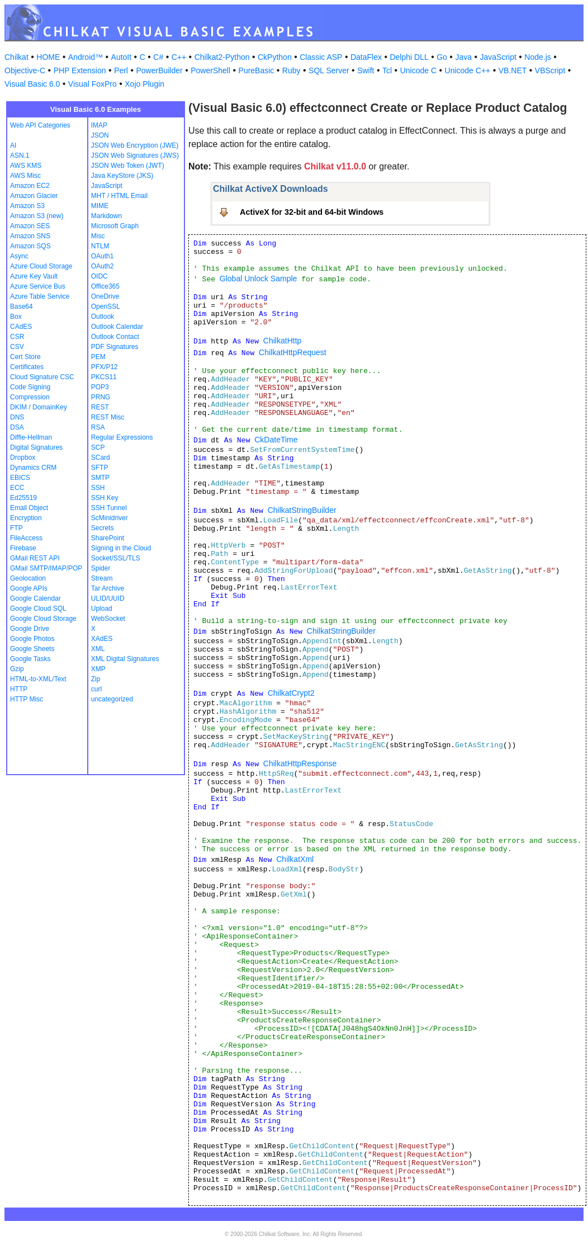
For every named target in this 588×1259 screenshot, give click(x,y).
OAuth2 (102, 266)
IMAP (99, 125)
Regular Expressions (122, 437)
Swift (365, 70)
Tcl (387, 70)
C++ (179, 57)
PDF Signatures (115, 347)
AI (13, 145)
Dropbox (22, 457)
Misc (98, 236)
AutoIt (121, 57)
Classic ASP (321, 57)
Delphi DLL (409, 57)
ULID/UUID (108, 598)
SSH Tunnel (109, 508)
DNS (17, 417)
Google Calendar (35, 598)
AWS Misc (25, 176)
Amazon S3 (27, 206)
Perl (121, 70)
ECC (17, 488)
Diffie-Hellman (31, 437)
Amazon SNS (30, 236)
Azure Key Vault (34, 276)
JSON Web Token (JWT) (127, 165)
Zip (96, 679)
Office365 (105, 286)
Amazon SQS (30, 246)
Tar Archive (107, 588)
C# (158, 57)
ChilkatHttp (282, 340)
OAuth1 (102, 256)
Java (463, 57)
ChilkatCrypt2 (291, 693)
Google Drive (29, 629)
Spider (101, 568)
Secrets (102, 528)
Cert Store (25, 357)
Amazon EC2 (30, 186)
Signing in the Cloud (121, 548)
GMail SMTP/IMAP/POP (46, 568)
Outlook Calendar (117, 327)
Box (16, 316)
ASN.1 (20, 155)
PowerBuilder (159, 70)
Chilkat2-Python (222, 57)
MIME (99, 206)
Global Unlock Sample (258, 278)
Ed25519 (23, 498)
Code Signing (30, 387)
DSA (17, 427)
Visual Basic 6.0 (32, 83)
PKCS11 (104, 377)
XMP (98, 669)
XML (98, 649)
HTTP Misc (26, 699)
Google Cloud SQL (38, 608)
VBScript (550, 70)
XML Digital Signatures (125, 659)
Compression (30, 397)
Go (442, 57)
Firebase (23, 548)
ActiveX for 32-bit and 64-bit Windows (311, 212)
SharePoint (107, 538)
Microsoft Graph (115, 226)
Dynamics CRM (33, 467)
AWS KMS (25, 165)
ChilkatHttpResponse (300, 763)
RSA (98, 427)
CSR (17, 337)
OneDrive (105, 296)
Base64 (21, 306)
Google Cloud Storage (43, 619)
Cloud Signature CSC (42, 377)
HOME (48, 57)
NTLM (100, 246)
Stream (102, 578)
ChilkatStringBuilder (302, 510)
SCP (98, 447)
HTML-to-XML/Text (38, 679)
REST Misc (108, 417)
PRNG (101, 397)
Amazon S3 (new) (36, 216)
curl (96, 689)
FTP (16, 528)
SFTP (99, 467)
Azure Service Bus (37, 286)
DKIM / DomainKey (38, 407)
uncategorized (112, 699)
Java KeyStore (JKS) (122, 176)
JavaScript (498, 57)
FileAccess (26, 538)
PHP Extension (80, 70)
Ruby (291, 70)
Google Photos (32, 639)
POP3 (100, 387)
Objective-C (24, 70)
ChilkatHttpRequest (292, 352)
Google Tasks (30, 659)
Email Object (29, 508)
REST (100, 407)
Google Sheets (32, 649)
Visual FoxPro (92, 83)
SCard (100, 457)
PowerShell (210, 70)
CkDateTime (275, 439)
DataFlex (366, 57)
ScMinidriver (109, 518)
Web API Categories (40, 125)
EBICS (20, 478)
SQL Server (329, 70)
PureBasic (256, 70)
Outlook (102, 316)
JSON (100, 135)
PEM (98, 357)
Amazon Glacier (34, 196)
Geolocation (28, 578)
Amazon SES (30, 226)
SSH (98, 488)
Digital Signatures (36, 447)
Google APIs (29, 588)
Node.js (537, 57)
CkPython (275, 57)
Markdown (106, 216)
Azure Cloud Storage (41, 266)
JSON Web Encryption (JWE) (134, 145)
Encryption (26, 518)
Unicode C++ (468, 70)
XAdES (102, 639)
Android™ (85, 57)
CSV (17, 347)
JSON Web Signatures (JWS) (135, 155)
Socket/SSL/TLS (115, 558)
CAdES (21, 327)
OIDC (99, 276)
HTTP (18, 689)
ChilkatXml (295, 859)
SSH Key (104, 498)
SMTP (100, 478)
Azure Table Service (40, 296)
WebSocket (108, 619)
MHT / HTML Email (119, 196)
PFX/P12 (104, 367)
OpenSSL (105, 306)
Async (19, 256)
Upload (101, 608)
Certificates (27, 367)
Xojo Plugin (144, 83)
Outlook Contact (115, 337)
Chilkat (16, 57)
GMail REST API (34, 558)
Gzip (17, 669)
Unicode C (418, 70)
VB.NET (513, 70)
